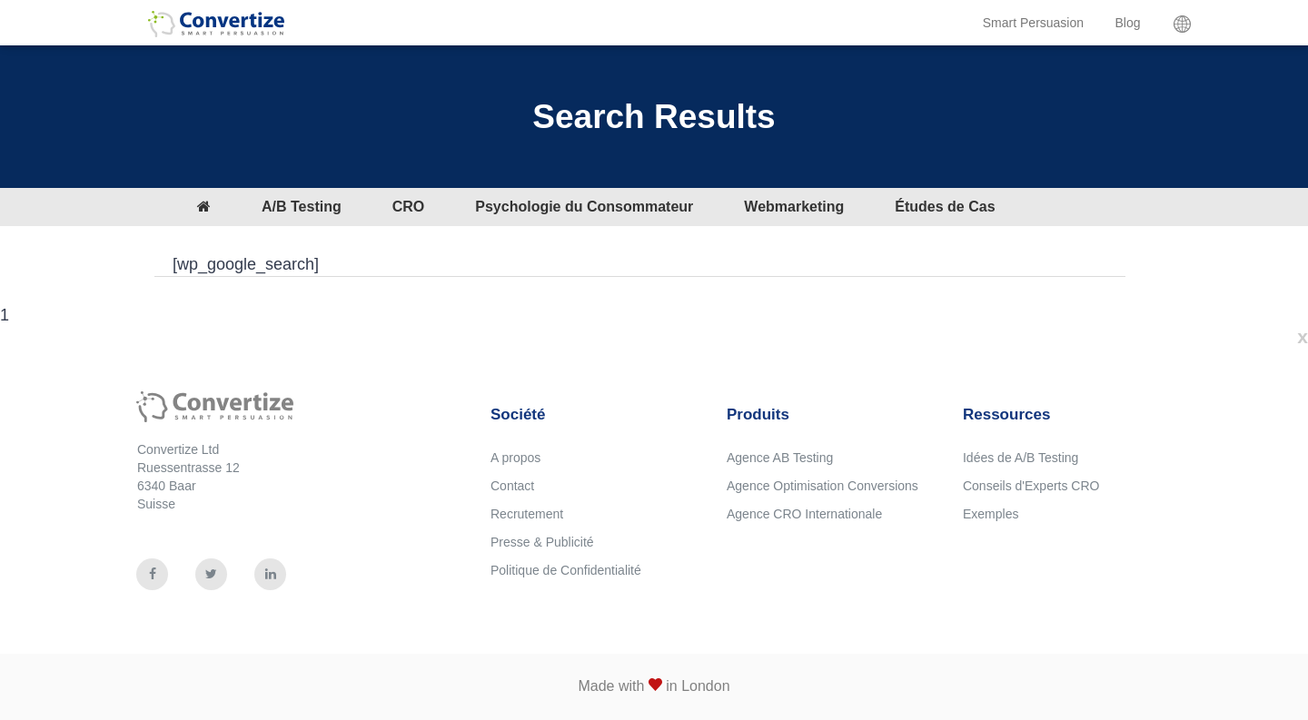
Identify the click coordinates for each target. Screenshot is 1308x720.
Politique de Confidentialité (565, 570)
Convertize (216, 31)
